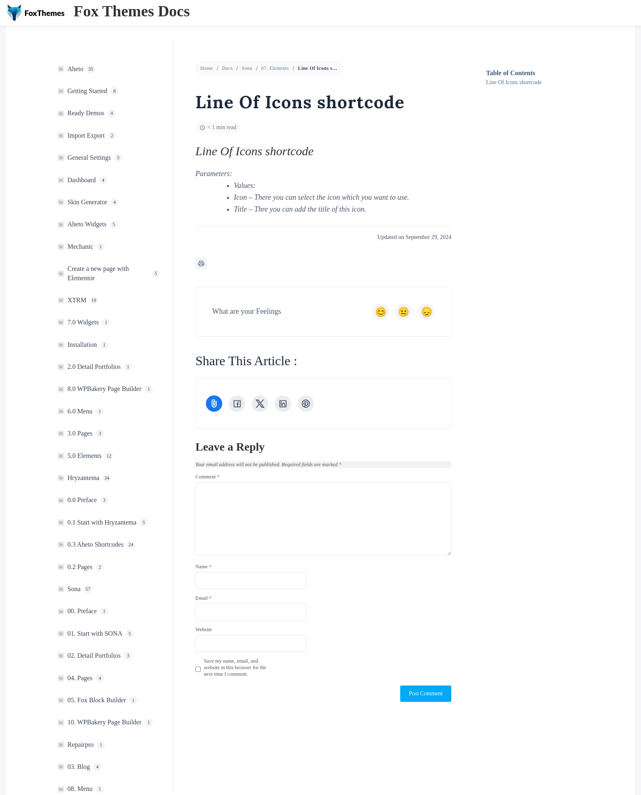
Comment (207, 477)
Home (206, 68)
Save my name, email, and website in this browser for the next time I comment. (235, 667)
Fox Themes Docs (132, 11)
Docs (227, 68)
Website (203, 629)
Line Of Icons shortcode (514, 82)
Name (203, 566)
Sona (247, 68)
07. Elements (275, 68)
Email (203, 598)
